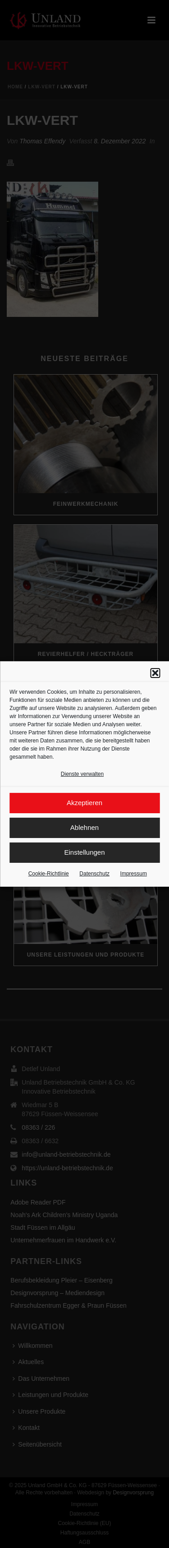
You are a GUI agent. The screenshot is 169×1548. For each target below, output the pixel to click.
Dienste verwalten (82, 774)
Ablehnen (84, 828)
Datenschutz (94, 874)
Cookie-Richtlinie (48, 874)
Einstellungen (84, 852)
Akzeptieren (84, 803)
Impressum (133, 874)
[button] (155, 673)
